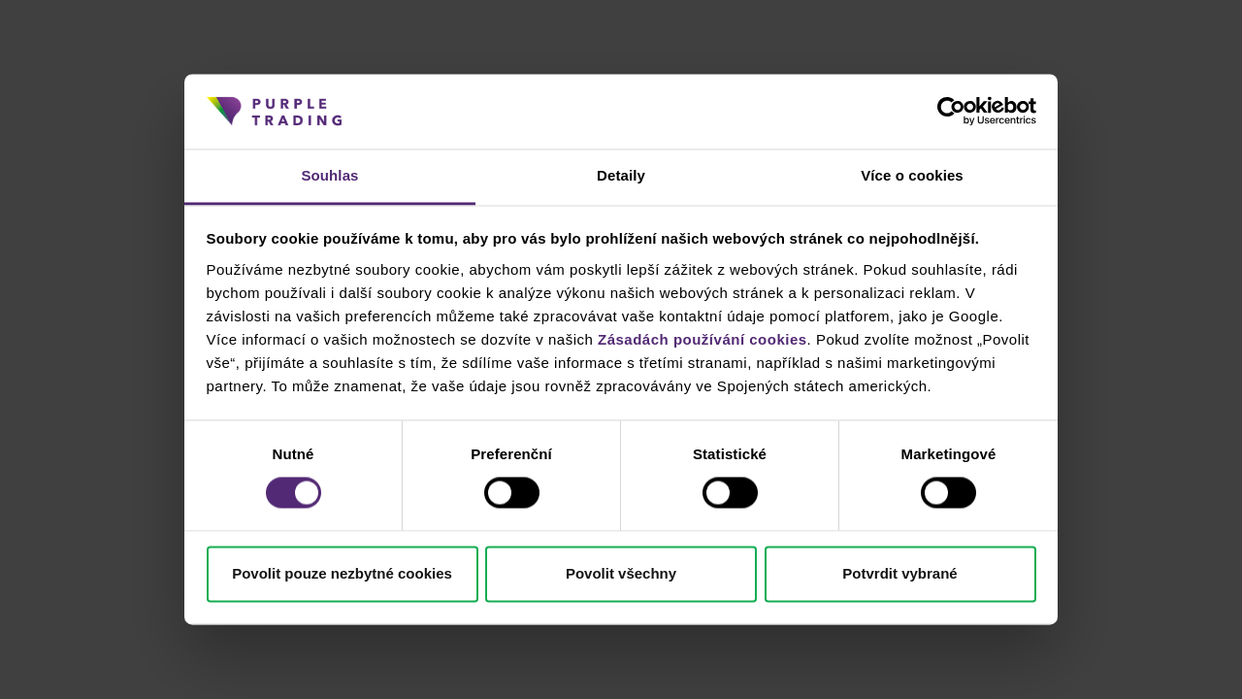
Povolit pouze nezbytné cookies (342, 573)
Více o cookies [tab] (912, 175)
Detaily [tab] (621, 175)
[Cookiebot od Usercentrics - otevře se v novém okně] (951, 111)
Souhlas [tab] (329, 175)
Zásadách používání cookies (702, 339)
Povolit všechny (621, 573)
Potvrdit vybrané (899, 573)
